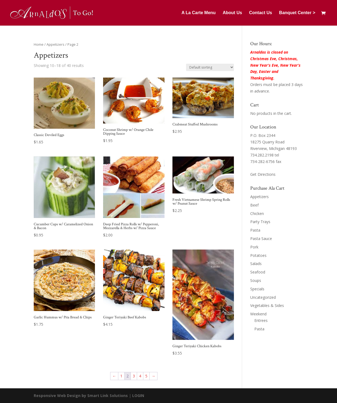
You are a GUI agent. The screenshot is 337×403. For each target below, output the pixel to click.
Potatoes (258, 255)
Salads (256, 263)
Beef (254, 205)
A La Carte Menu (198, 13)
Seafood (257, 272)
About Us (232, 13)
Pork (254, 247)
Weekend (258, 313)
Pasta (255, 230)
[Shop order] (210, 67)
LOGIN (138, 395)
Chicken (257, 213)
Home (39, 44)
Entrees (261, 320)
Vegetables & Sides (267, 305)
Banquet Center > (297, 13)
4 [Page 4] (140, 376)
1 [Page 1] (121, 376)
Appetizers (55, 44)
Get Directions (263, 174)
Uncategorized (263, 297)
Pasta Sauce (261, 238)
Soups (255, 280)
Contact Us (260, 13)
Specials (257, 288)
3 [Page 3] (134, 376)
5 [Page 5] (146, 376)
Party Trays (260, 221)
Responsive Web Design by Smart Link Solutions (81, 395)
